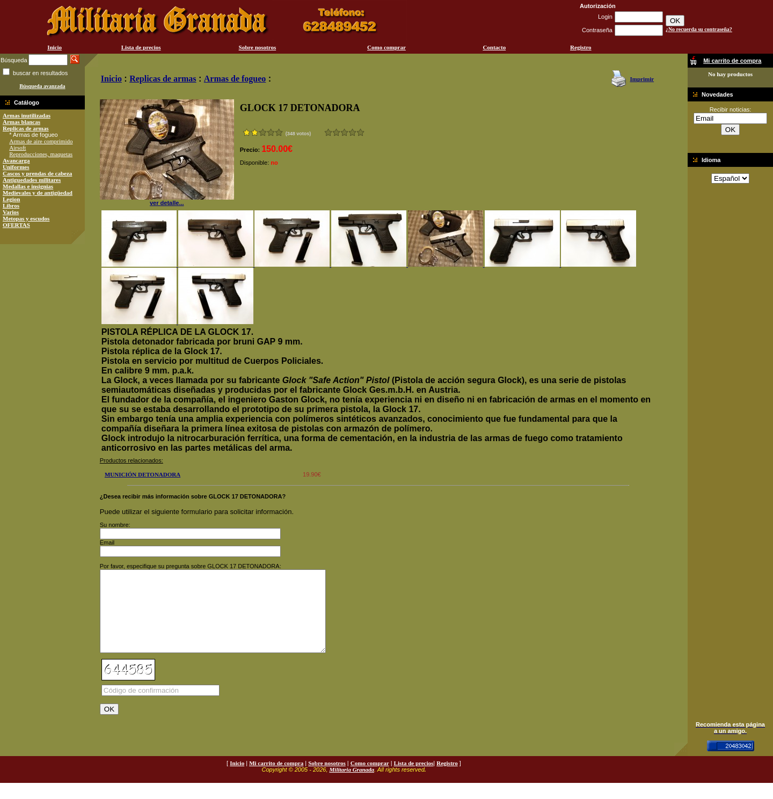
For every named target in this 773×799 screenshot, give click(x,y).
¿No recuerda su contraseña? (699, 29)
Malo (336, 132)
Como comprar (386, 47)
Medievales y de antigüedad (37, 192)
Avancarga (16, 160)
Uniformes (16, 167)
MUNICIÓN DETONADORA (142, 474)
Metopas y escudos (26, 218)
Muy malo (328, 132)
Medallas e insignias (28, 186)
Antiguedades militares (32, 180)
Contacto (494, 47)
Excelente (360, 132)
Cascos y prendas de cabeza (37, 173)
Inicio (54, 47)
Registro (581, 47)
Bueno (344, 132)
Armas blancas (21, 122)
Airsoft (17, 147)
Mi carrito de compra (276, 779)
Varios (11, 212)
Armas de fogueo (235, 78)
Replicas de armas (26, 128)
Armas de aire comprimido (40, 141)
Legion (11, 199)
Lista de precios (141, 47)
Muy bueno (352, 132)
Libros (11, 205)
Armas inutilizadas (26, 115)
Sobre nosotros (257, 47)
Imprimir (642, 79)
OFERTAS (16, 225)
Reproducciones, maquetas (40, 154)
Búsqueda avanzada (42, 86)
